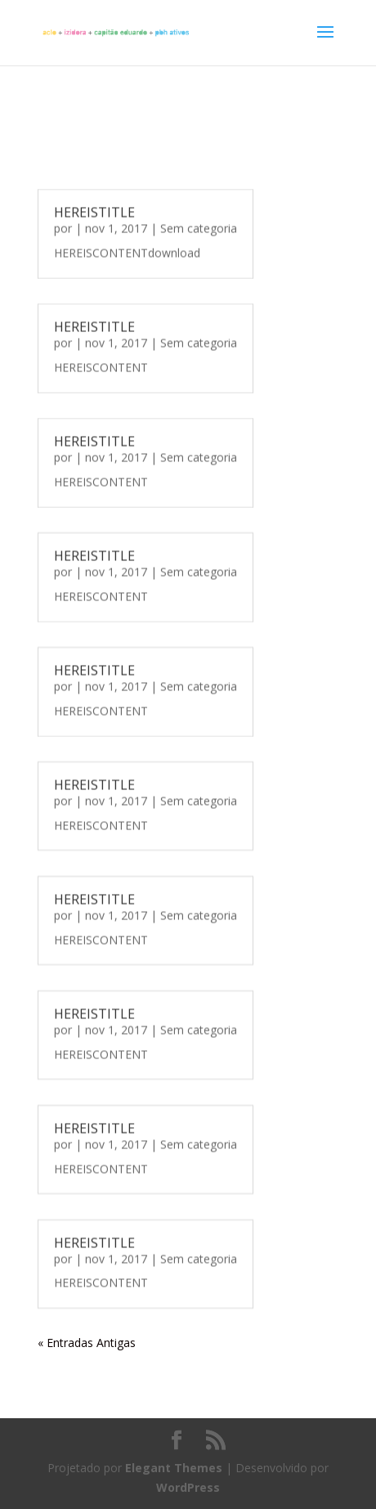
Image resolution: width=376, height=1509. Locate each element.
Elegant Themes (173, 1467)
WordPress (188, 1487)
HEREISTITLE (94, 212)
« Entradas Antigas (87, 1342)
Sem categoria (198, 228)
